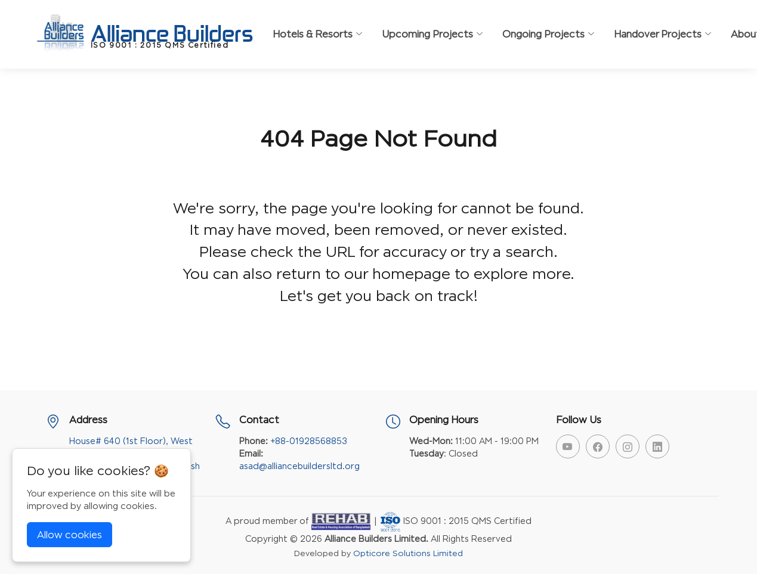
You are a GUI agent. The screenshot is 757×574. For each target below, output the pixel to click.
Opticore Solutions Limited (408, 553)
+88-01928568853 (308, 441)
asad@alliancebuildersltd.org (299, 466)
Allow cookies (69, 535)
